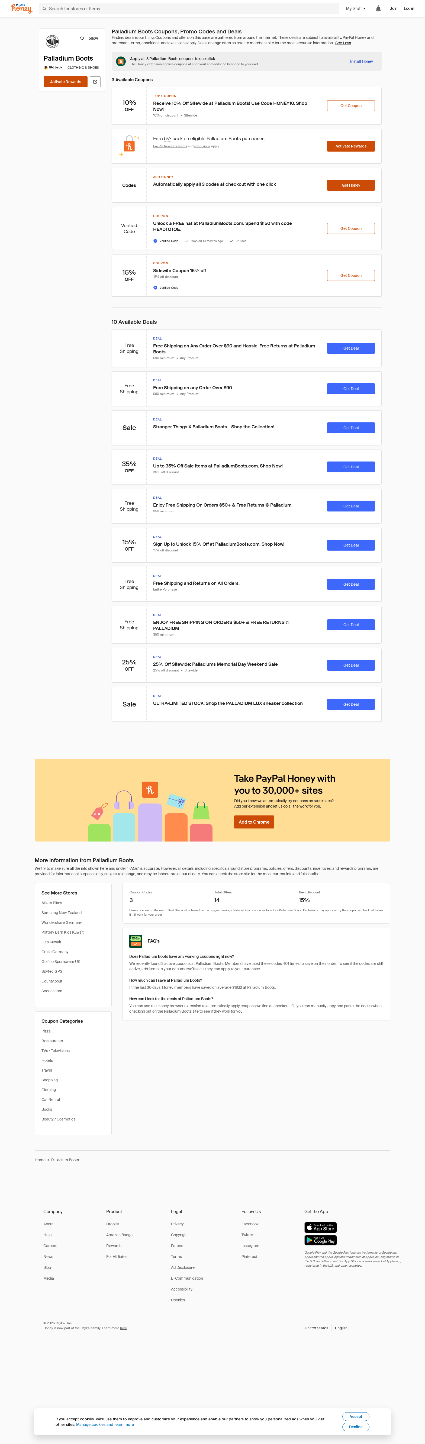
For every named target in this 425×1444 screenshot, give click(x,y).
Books (46, 1109)
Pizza (46, 1031)
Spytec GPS (51, 971)
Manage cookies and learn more (105, 1424)
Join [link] (393, 8)
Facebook (250, 1224)
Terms (176, 1256)
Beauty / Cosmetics (58, 1119)
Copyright (179, 1234)
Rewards (113, 1245)
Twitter (247, 1234)
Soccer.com (51, 990)
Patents (177, 1245)
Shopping (49, 1080)
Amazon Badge (119, 1234)
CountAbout (51, 981)
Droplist (113, 1224)
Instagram (250, 1245)
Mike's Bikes (51, 902)
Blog (47, 1267)
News (48, 1256)
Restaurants (52, 1040)
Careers (50, 1245)
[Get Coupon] (351, 105)
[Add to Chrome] (254, 821)
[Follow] (89, 38)
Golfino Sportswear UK (60, 961)
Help (47, 1234)
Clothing (48, 1089)
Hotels (47, 1060)
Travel (46, 1070)
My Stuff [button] (356, 8)
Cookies (178, 1300)
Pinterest (249, 1256)
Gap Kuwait (51, 942)
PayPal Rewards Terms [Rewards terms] (170, 146)
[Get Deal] (351, 348)
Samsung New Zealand (61, 912)
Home (40, 1159)
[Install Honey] (361, 61)
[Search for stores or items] (189, 8)
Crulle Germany (55, 951)
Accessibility (181, 1289)
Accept (355, 1416)
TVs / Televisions (55, 1050)
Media (48, 1278)
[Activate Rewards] (66, 81)
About (48, 1224)
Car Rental (50, 1099)
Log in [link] (409, 8)
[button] (326, 1328)
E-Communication (187, 1278)
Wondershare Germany (61, 922)
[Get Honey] (351, 185)
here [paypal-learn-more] (123, 1328)
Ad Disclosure (183, 1267)
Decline (356, 1427)
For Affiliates (116, 1256)
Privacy (177, 1224)
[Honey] (22, 9)
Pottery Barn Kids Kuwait (62, 932)
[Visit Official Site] (95, 81)
